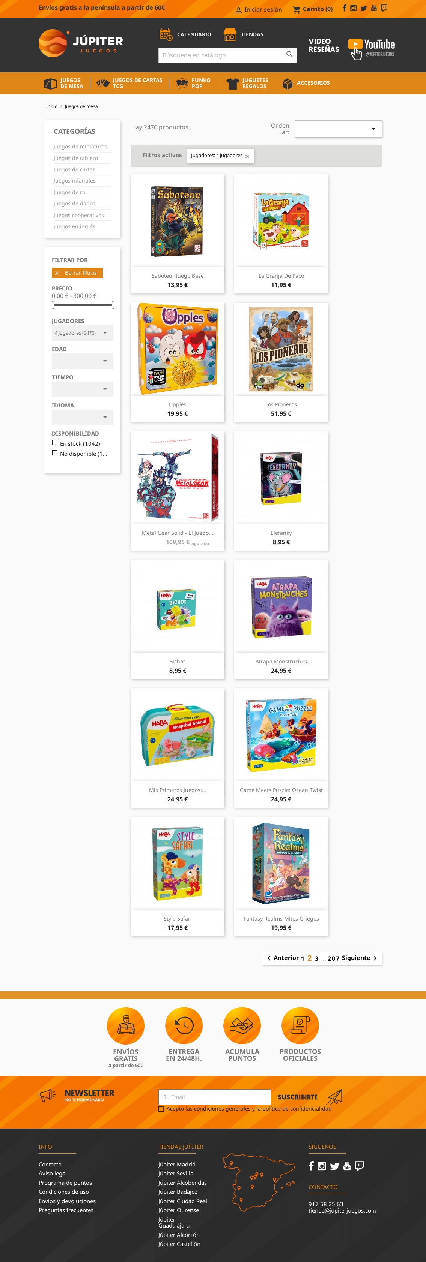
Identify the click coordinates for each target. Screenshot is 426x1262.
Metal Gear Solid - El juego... (177, 532)
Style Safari (178, 918)
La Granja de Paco (281, 275)
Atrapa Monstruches (281, 661)
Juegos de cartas (74, 169)
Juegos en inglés (74, 226)
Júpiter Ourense (178, 1210)
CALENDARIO (184, 34)
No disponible (85, 454)
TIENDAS (242, 34)
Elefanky (281, 532)
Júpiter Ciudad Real (182, 1201)
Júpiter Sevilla (175, 1173)
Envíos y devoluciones (67, 1201)
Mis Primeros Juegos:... (177, 789)
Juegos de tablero (76, 158)
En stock (80, 443)
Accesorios (313, 82)
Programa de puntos (65, 1182)
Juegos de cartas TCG (138, 83)
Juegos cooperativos (79, 215)
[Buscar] (227, 55)
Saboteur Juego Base (178, 275)
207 (334, 958)
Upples (178, 404)
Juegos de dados (74, 203)
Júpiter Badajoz (177, 1191)
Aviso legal (53, 1173)
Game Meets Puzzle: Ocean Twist (281, 789)
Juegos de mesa (71, 83)
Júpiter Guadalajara (174, 1222)
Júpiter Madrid (177, 1164)
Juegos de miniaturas (80, 146)
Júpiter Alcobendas (182, 1182)
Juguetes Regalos (255, 83)
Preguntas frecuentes (66, 1210)
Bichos (177, 661)
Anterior (282, 958)
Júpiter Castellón (179, 1243)
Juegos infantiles (75, 180)
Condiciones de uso (64, 1191)
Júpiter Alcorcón (179, 1234)
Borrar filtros (75, 272)
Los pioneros (281, 404)
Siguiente (360, 958)
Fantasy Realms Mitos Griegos (281, 918)
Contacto (50, 1164)
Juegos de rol (70, 192)
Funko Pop (201, 83)
